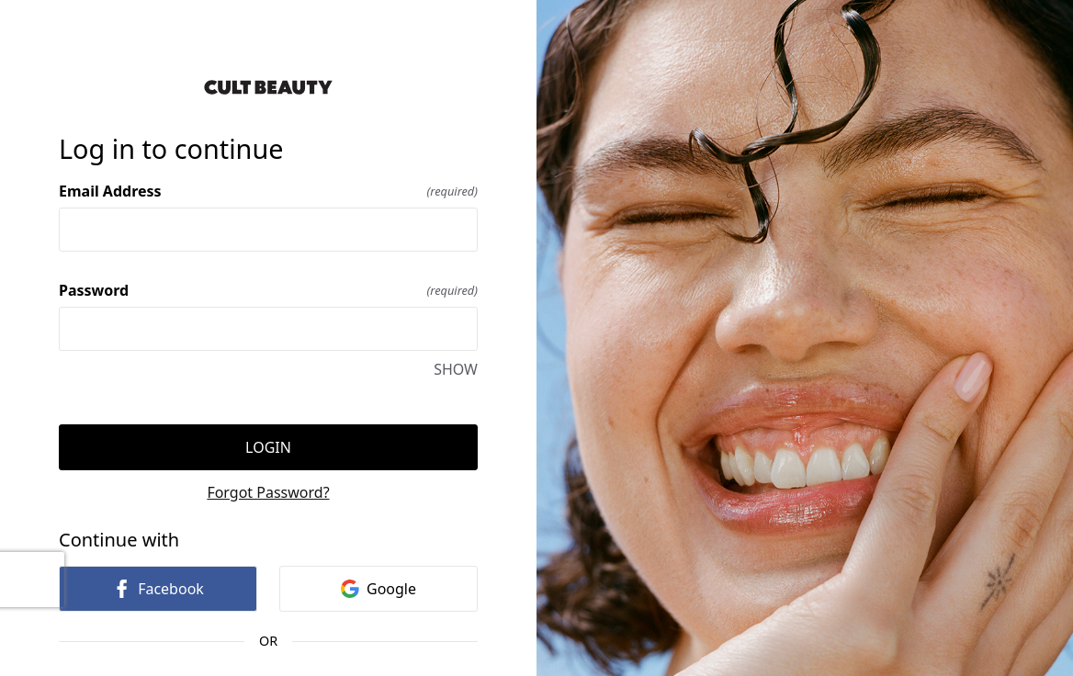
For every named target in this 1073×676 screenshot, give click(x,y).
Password (268, 290)
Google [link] (378, 589)
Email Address (268, 191)
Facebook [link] (158, 589)
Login (268, 447)
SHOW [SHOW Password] (456, 369)
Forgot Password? (268, 492)
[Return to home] (268, 87)
